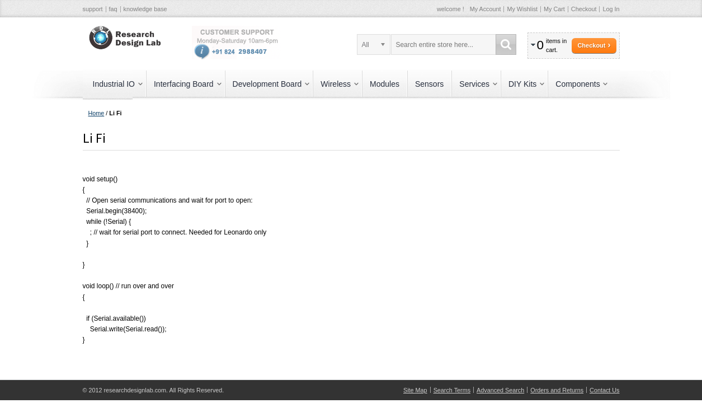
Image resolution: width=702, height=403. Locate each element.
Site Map (415, 390)
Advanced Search (500, 390)
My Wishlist (522, 9)
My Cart (554, 9)
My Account (485, 9)
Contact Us (604, 390)
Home (96, 113)
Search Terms (452, 390)
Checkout (584, 9)
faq (113, 9)
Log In (610, 9)
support (93, 9)
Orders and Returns (556, 390)
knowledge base (145, 9)
